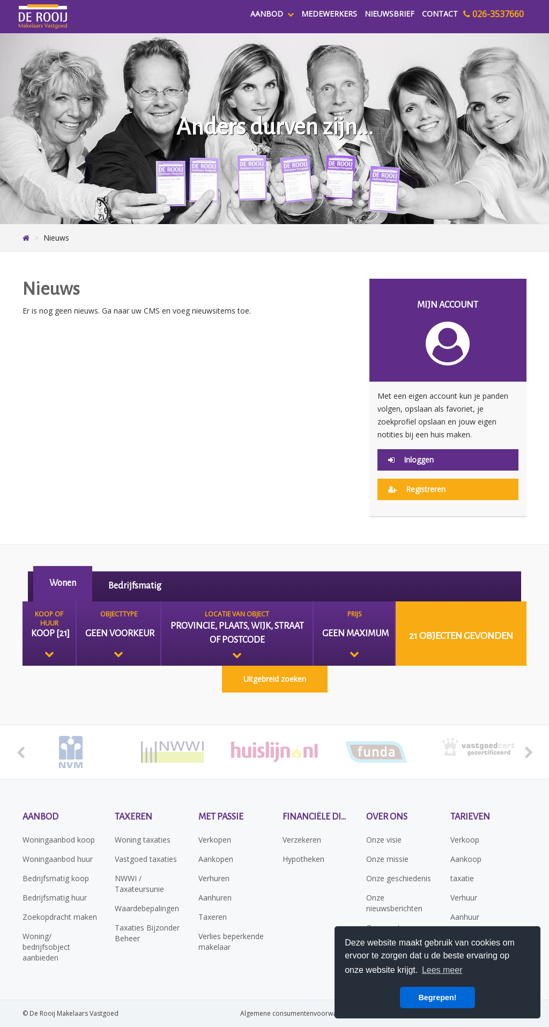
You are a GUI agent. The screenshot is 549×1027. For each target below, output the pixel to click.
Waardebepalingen (147, 908)
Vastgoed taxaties (146, 859)
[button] (461, 633)
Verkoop (464, 840)
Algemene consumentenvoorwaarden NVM (305, 1013)
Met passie (220, 817)
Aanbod (272, 14)
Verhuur (463, 897)
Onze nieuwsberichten (394, 902)
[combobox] (49, 633)
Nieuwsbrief (389, 14)
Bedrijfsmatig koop (56, 878)
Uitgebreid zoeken (274, 679)
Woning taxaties (142, 840)
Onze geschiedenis (398, 878)
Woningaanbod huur (58, 859)
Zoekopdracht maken (60, 917)
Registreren (417, 489)
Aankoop (465, 859)
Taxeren (133, 817)
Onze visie (384, 840)
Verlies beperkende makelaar (231, 941)
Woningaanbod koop (59, 840)
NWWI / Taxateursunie (139, 883)
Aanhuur (464, 917)
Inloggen (411, 460)
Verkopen (214, 840)
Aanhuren (215, 897)
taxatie (462, 878)
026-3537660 (493, 14)
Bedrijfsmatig (134, 586)
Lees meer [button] (442, 969)
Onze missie (387, 859)
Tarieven (470, 817)
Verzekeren (302, 840)
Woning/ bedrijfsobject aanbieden (46, 947)
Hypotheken (303, 859)
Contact (440, 14)
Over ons (386, 817)
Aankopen (215, 859)
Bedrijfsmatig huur (55, 897)
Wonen (62, 583)
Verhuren (213, 878)
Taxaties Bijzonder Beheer (147, 932)
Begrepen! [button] (437, 997)
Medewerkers (329, 14)
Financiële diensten (317, 817)
